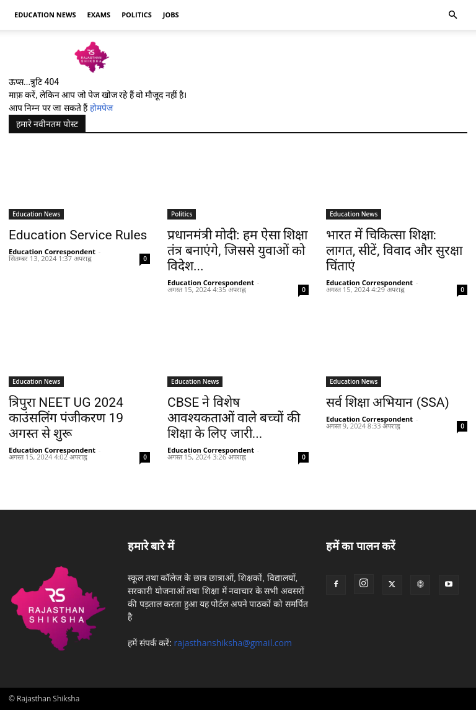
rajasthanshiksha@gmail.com (233, 643)
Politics (136, 14)
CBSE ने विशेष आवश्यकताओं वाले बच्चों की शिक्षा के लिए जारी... (233, 418)
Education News (36, 214)
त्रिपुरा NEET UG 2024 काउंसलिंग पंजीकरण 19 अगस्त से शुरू (66, 418)
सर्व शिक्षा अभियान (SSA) (387, 402)
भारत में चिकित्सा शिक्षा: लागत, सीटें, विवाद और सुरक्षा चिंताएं (394, 250)
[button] (452, 15)
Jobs (171, 14)
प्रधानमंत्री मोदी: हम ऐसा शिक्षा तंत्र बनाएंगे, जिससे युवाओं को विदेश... (237, 250)
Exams (99, 14)
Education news (45, 14)
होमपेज (101, 108)
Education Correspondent (52, 251)
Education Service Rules (78, 235)
